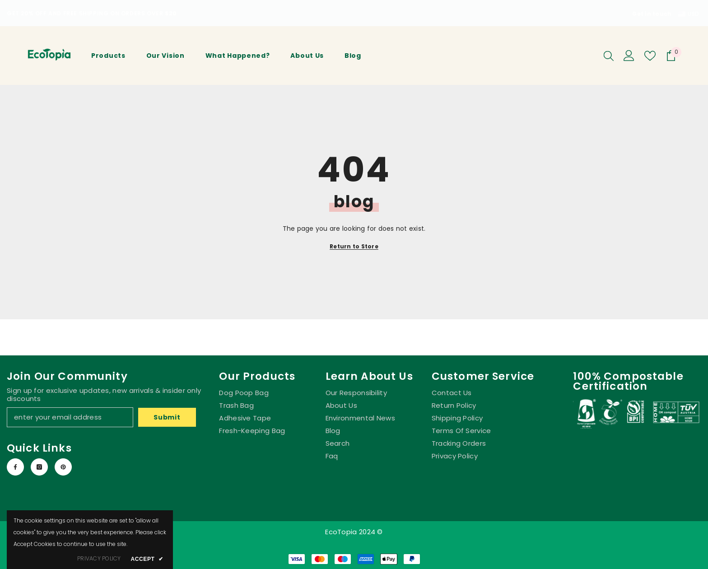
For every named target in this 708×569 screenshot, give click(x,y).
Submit (167, 417)
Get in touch (651, 14)
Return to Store (354, 246)
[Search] (609, 55)
